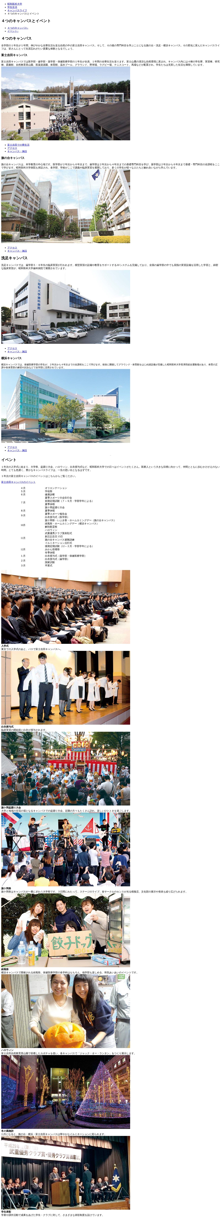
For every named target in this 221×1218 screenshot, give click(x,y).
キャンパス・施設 (17, 151)
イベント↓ (12, 31)
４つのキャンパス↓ (17, 28)
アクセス (12, 148)
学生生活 (12, 7)
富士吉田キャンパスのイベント (18, 482)
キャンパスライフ (17, 10)
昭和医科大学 (14, 4)
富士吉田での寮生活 (18, 145)
